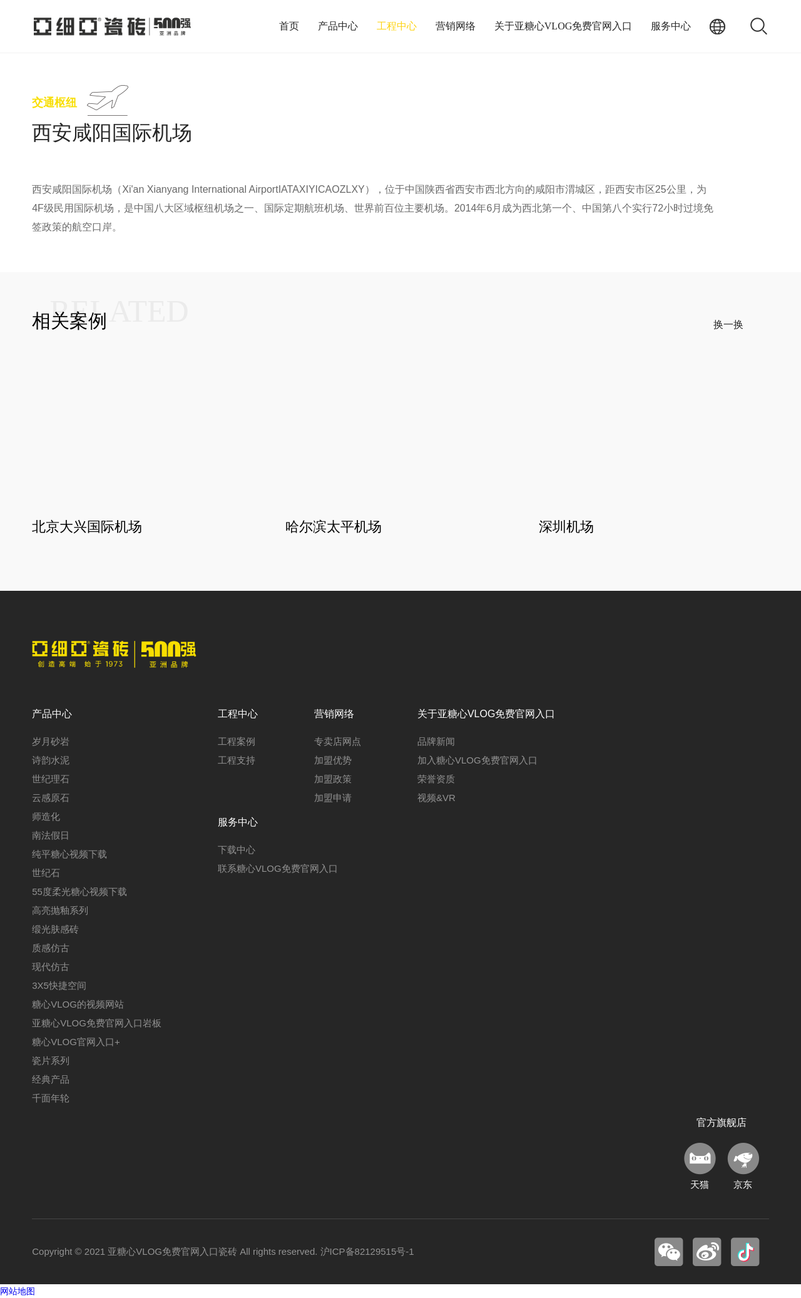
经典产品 (50, 1079)
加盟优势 (333, 760)
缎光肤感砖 (55, 929)
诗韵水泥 (50, 760)
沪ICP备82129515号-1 (367, 1251)
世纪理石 (50, 779)
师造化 (46, 816)
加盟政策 (333, 779)
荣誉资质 (436, 779)
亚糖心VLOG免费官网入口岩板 (96, 1023)
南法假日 (50, 835)
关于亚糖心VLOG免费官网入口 (563, 26)
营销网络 (456, 26)
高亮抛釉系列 (60, 910)
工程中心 (397, 26)
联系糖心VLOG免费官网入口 (278, 868)
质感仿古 (50, 948)
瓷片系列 (50, 1060)
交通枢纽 (54, 102)
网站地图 (17, 1291)
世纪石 (46, 872)
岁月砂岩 (50, 741)
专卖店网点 (337, 741)
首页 (289, 26)
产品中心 (338, 26)
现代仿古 (50, 966)
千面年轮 (50, 1098)
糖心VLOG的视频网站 (78, 1004)
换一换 (728, 324)
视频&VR (436, 797)
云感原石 (50, 797)
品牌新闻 (436, 741)
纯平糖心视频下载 (69, 854)
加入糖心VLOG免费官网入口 (477, 760)
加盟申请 (333, 797)
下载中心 (236, 849)
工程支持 (236, 760)
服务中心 (671, 26)
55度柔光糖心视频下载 (79, 891)
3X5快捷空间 (59, 985)
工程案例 (236, 741)
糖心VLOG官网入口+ (76, 1041)
